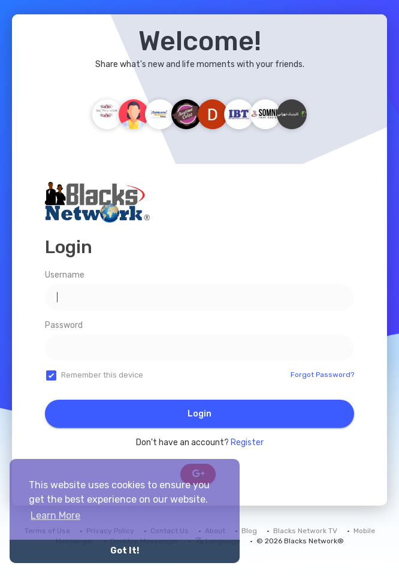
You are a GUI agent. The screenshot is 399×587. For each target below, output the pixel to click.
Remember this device (102, 374)
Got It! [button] (124, 551)
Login (199, 414)
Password (64, 325)
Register (247, 442)
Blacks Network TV (305, 531)
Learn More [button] (55, 515)
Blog (249, 531)
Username (64, 275)
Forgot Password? (322, 374)
